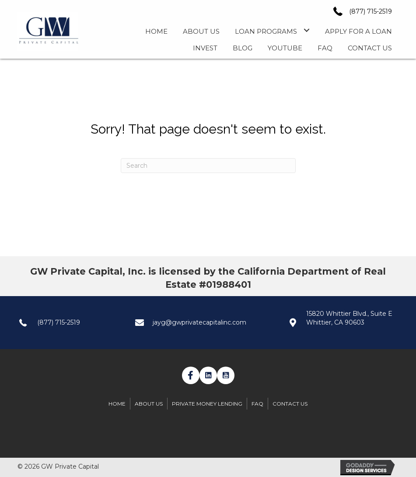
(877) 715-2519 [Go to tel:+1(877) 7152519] (58, 322)
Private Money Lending (207, 403)
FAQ (257, 403)
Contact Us (290, 403)
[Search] (208, 165)
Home (117, 403)
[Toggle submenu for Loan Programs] (306, 30)
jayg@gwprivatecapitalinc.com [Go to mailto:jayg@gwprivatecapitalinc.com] (199, 322)
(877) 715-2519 (370, 11)
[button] (190, 375)
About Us (149, 403)
